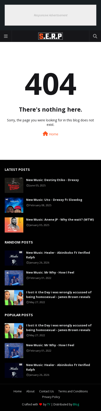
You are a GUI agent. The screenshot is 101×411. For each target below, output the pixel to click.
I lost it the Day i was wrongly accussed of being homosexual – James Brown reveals (59, 294)
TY (48, 404)
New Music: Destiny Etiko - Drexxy (52, 180)
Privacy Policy (51, 397)
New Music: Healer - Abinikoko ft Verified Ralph (58, 254)
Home (50, 133)
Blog (76, 404)
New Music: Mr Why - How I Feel (50, 272)
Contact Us (46, 391)
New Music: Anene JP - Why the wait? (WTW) (60, 219)
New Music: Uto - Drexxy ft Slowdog (54, 200)
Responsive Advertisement (50, 15)
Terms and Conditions (73, 391)
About (30, 391)
